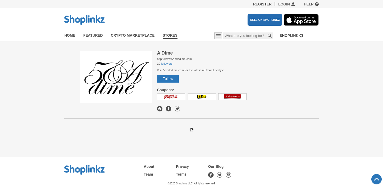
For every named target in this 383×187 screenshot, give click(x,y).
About (149, 166)
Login (284, 4)
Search (270, 36)
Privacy (182, 166)
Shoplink (289, 36)
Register (262, 4)
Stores (170, 35)
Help (308, 4)
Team (148, 174)
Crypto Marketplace (133, 35)
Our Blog (216, 166)
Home (69, 35)
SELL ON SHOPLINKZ (265, 19)
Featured (93, 35)
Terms (181, 174)
